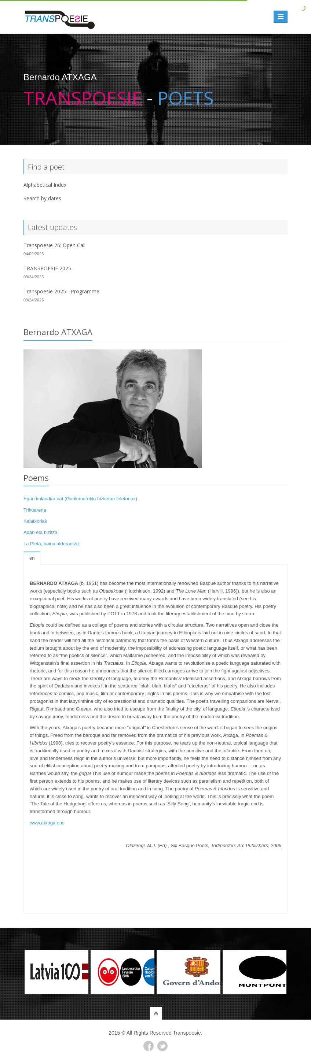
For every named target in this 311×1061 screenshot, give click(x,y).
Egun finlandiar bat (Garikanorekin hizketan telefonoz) (80, 498)
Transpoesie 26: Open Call (54, 245)
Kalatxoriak (35, 521)
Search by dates (42, 198)
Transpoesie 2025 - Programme (61, 291)
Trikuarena (34, 510)
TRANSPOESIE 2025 (47, 268)
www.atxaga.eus (47, 823)
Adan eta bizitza (40, 532)
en (31, 558)
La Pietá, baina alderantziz (51, 543)
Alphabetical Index (44, 184)
